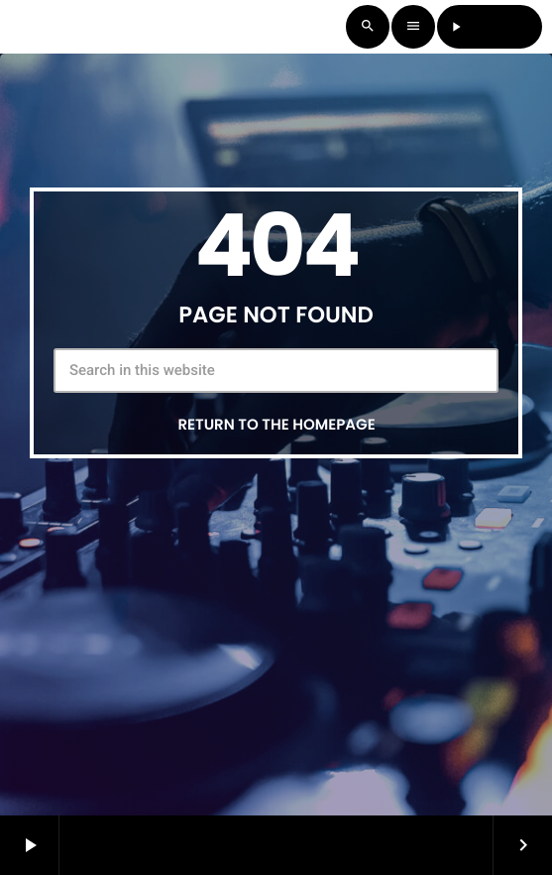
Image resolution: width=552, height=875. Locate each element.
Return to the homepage (276, 425)
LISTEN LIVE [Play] (490, 26)
